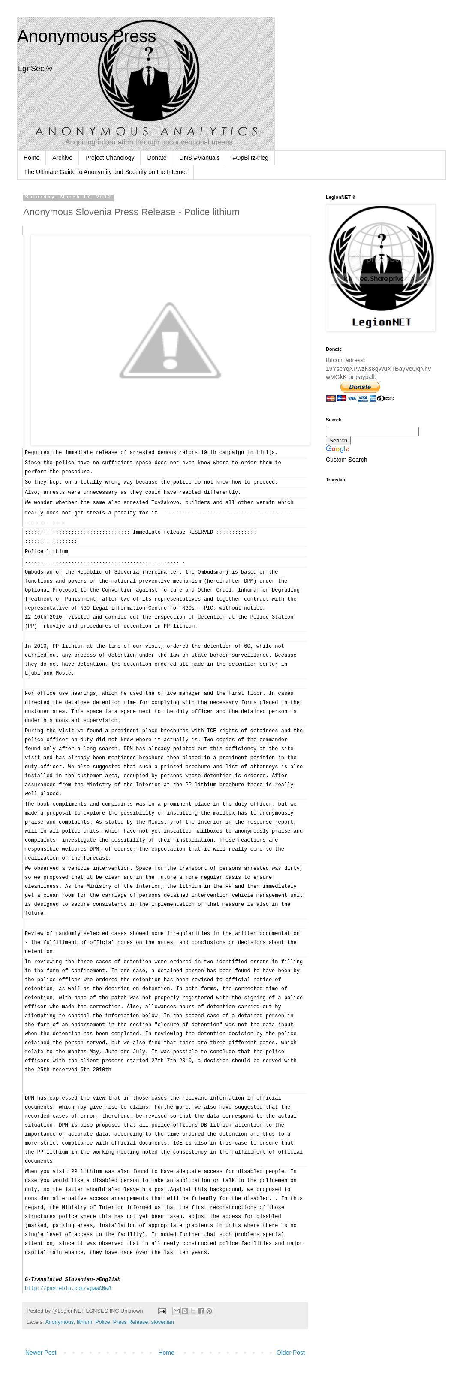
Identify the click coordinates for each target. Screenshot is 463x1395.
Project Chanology (109, 157)
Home (31, 157)
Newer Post (40, 1352)
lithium (84, 1322)
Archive (62, 157)
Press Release (130, 1322)
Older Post (291, 1352)
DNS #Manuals (200, 157)
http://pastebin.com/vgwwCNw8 (68, 1289)
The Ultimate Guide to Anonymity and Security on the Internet (105, 171)
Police (102, 1322)
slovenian (162, 1322)
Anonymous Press (86, 36)
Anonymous (59, 1322)
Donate (156, 157)
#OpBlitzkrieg (250, 157)
